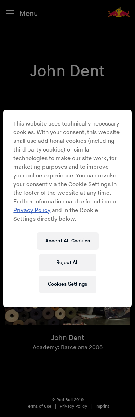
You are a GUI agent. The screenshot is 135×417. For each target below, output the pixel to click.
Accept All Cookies (67, 241)
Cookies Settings (67, 284)
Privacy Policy (31, 210)
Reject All (67, 262)
